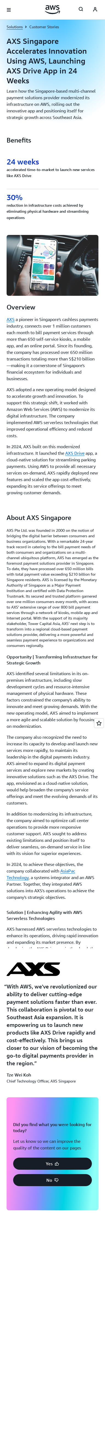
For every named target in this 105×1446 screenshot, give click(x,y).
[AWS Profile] (95, 9)
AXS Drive (74, 453)
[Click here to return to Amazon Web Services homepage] (52, 9)
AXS (11, 319)
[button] (52, 1164)
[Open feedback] (99, 723)
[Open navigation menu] (8, 9)
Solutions (15, 26)
